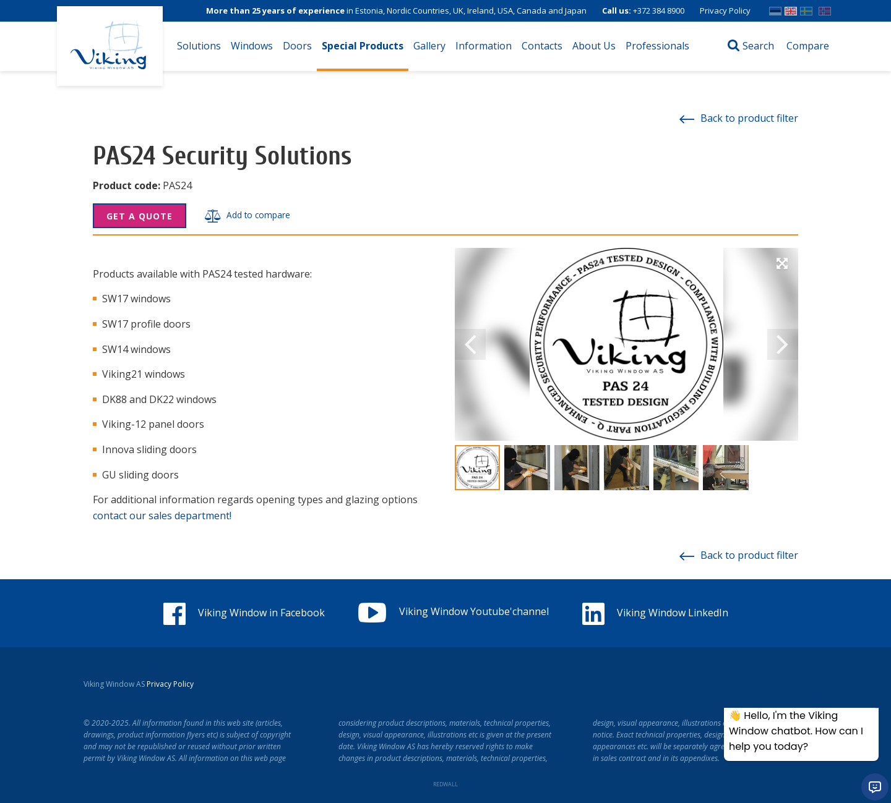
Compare (807, 46)
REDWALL (445, 784)
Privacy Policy (725, 10)
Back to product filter (738, 118)
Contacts (542, 46)
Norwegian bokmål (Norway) (825, 8)
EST (775, 8)
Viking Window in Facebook (244, 612)
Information (483, 46)
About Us (594, 46)
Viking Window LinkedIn (655, 612)
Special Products (362, 46)
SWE (806, 8)
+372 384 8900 (658, 10)
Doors (297, 46)
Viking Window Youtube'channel (453, 611)
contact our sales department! (162, 515)
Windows (252, 46)
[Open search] (750, 46)
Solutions (199, 46)
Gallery (429, 46)
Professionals (657, 46)
